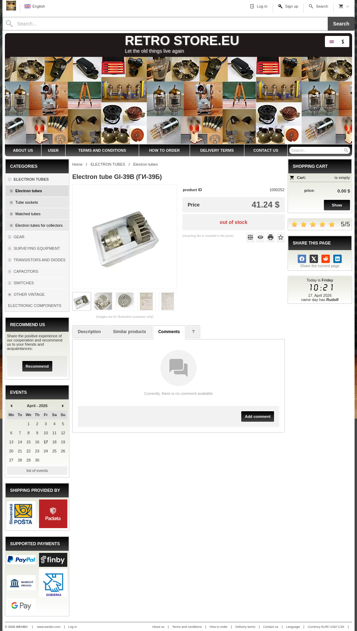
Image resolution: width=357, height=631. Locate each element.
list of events (37, 470)
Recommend (37, 366)
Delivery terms (245, 627)
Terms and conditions (187, 627)
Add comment (257, 416)
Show (337, 205)
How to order (219, 627)
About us (158, 627)
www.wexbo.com (49, 627)
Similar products (129, 331)
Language (293, 627)
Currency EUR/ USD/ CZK (326, 627)
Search (341, 24)
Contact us (270, 627)
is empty (342, 177)
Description (89, 331)
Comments (169, 331)
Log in (72, 627)
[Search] (165, 24)
